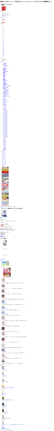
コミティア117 (5, 121)
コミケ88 (4, 143)
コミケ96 (4, 137)
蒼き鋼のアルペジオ (4, 303)
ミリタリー (4, 82)
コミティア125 (5, 115)
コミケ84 (4, 146)
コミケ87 (4, 144)
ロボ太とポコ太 (4, 375)
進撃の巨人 (4, 92)
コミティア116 (5, 122)
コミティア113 (5, 124)
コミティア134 (5, 109)
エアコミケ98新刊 (5, 136)
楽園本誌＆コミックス (5, 308)
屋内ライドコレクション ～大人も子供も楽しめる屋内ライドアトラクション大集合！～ (13, 424)
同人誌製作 (4, 95)
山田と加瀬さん (4, 281)
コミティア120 (5, 119)
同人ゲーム (4, 104)
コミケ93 (4, 139)
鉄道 (3, 98)
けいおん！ (4, 97)
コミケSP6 (4, 135)
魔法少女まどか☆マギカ (6, 96)
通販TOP (1, 206)
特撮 (3, 103)
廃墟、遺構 (4, 99)
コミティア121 (5, 118)
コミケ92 (4, 140)
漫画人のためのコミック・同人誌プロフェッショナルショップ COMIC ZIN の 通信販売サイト (26, 1)
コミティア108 (5, 128)
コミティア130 (5, 111)
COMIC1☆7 (4, 108)
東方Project (4, 102)
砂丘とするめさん (4, 393)
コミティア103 (5, 132)
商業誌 (3, 222)
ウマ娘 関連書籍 (4, 351)
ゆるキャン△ (3, 292)
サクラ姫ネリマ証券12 (5, 381)
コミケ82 (4, 148)
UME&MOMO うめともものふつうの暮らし (8, 387)
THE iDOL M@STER (6, 91)
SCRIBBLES (3, 346)
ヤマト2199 (3, 319)
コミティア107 (5, 129)
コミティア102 (5, 133)
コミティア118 (5, 120)
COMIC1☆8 (4, 107)
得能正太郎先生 (4, 324)
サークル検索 (5, 206)
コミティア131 (5, 110)
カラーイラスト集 (5, 100)
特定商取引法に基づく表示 (5, 428)
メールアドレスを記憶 (6, 14)
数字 (3, 165)
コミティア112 (5, 125)
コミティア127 (5, 113)
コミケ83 (4, 147)
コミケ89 (4, 142)
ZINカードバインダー (5, 362)
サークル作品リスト (10, 206)
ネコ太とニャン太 (4, 369)
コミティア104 (5, 131)
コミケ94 (4, 138)
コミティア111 (5, 126)
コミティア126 (5, 114)
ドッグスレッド (4, 335)
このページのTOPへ (3, 259)
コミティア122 (5, 117)
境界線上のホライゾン (6, 93)
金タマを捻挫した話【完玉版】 (6, 418)
